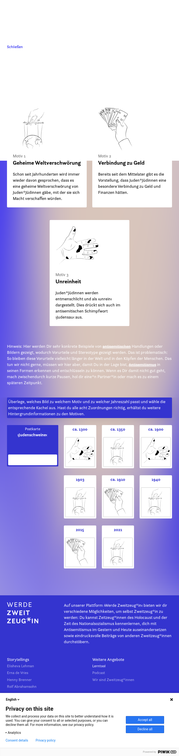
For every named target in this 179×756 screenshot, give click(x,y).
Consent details (17, 740)
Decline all (145, 729)
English (13, 699)
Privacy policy (45, 740)
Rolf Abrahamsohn (22, 686)
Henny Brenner (19, 680)
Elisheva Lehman (20, 666)
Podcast (98, 673)
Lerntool (99, 666)
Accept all (145, 720)
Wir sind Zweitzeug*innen (113, 680)
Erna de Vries (17, 673)
